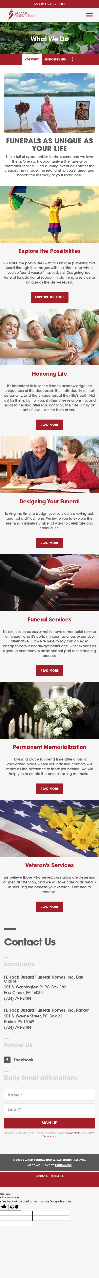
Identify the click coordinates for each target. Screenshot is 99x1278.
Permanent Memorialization (49, 747)
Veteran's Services (49, 865)
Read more (51, 423)
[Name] (49, 1094)
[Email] (49, 1109)
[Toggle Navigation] (73, 59)
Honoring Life (55, 59)
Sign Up (49, 1123)
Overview (32, 59)
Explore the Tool (49, 297)
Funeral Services (49, 619)
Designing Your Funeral (49, 501)
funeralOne (63, 1165)
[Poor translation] (14, 1207)
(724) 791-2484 (55, 4)
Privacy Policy (74, 1133)
